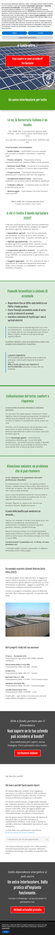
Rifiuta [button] (14, 926)
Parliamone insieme (27, 753)
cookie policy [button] (38, 901)
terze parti (31, 903)
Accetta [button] (40, 926)
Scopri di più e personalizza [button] (27, 931)
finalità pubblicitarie (40, 908)
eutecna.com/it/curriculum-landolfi (19, 832)
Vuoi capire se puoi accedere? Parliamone (27, 61)
